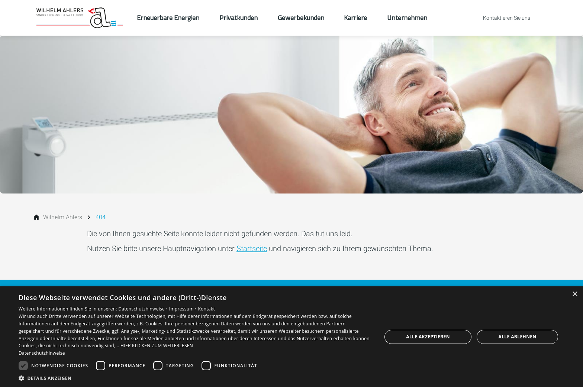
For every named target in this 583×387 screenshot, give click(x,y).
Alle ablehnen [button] (518, 337)
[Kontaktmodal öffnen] (501, 18)
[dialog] (291, 336)
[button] (195, 377)
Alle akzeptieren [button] (428, 337)
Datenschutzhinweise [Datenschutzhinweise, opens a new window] (42, 353)
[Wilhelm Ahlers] (62, 217)
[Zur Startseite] (80, 18)
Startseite (251, 248)
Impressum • (183, 309)
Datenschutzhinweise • (143, 309)
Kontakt (206, 309)
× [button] (574, 294)
